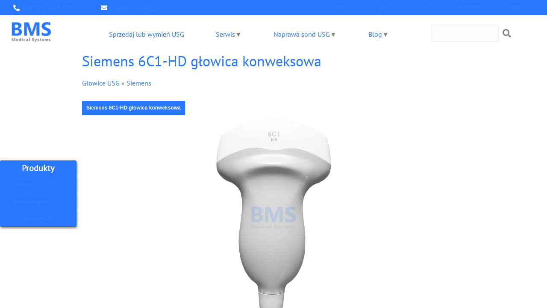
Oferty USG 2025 (38, 184)
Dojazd (514, 7)
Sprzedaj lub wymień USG (146, 34)
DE (339, 7)
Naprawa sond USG (301, 34)
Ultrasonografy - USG (38, 201)
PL (426, 7)
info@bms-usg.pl (132, 7)
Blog (374, 34)
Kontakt (470, 7)
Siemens (135, 83)
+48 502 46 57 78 (45, 7)
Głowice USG (38, 218)
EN (383, 7)
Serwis (225, 34)
